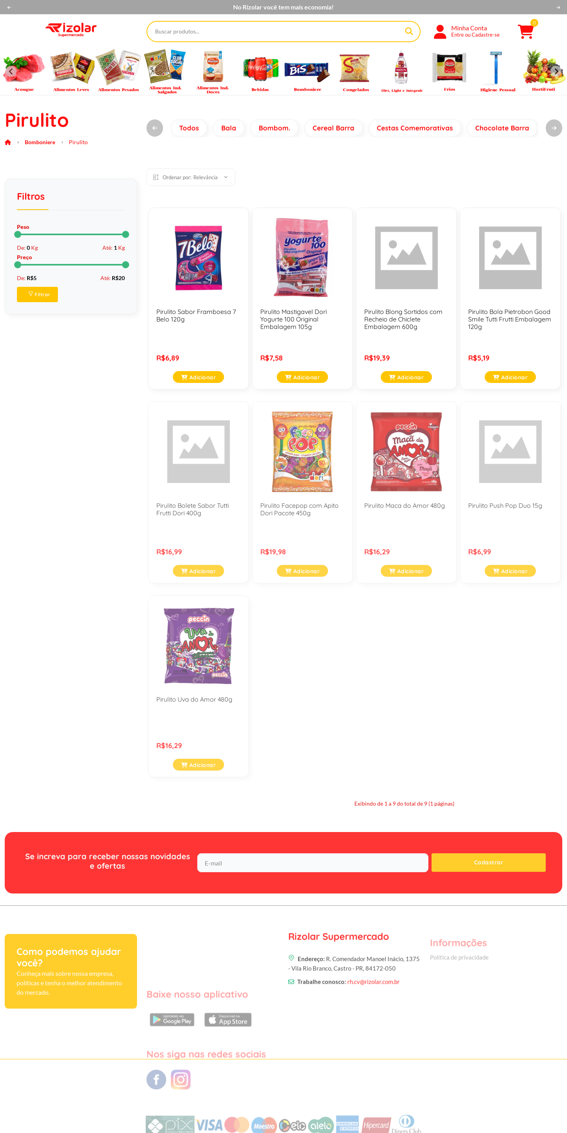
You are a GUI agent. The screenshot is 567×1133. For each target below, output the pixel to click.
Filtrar (39, 294)
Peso (23, 226)
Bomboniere (40, 142)
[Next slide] (555, 71)
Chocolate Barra (502, 128)
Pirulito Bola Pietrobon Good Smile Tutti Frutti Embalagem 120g (509, 319)
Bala (228, 128)
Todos (189, 128)
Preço (24, 257)
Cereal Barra (333, 128)
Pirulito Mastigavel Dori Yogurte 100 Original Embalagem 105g (293, 319)
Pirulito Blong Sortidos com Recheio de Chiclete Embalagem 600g (403, 319)
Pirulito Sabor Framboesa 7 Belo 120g (196, 315)
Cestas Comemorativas (415, 128)
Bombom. (274, 128)
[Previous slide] (11, 71)
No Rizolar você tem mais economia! (283, 7)
